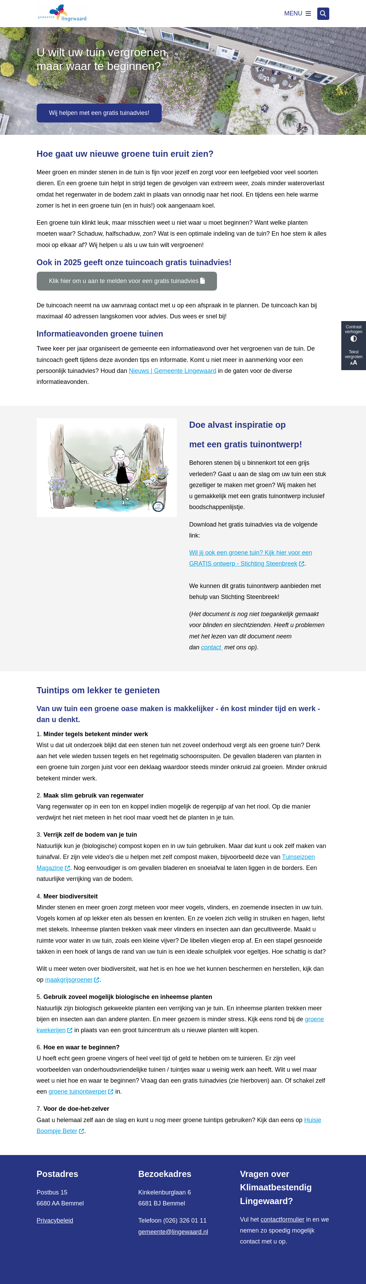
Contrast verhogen (353, 333)
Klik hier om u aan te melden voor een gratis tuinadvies (126, 281)
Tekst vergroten (353, 358)
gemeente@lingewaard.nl (173, 1231)
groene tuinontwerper (80, 1091)
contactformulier (282, 1219)
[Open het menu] (297, 13)
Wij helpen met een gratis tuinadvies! (99, 112)
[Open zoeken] (323, 14)
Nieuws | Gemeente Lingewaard (172, 370)
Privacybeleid (55, 1220)
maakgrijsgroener (72, 979)
